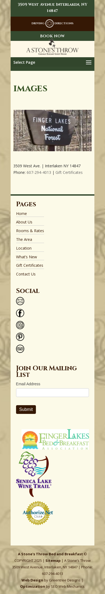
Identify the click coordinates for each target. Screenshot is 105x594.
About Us (24, 222)
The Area (24, 239)
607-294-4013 (39, 172)
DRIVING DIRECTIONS (52, 23)
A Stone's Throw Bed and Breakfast (50, 553)
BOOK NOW (52, 36)
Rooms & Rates (30, 230)
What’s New (26, 256)
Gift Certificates (69, 172)
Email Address (28, 384)
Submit (26, 409)
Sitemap (53, 560)
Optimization (32, 586)
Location (24, 248)
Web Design (32, 580)
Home (21, 213)
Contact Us (26, 274)
